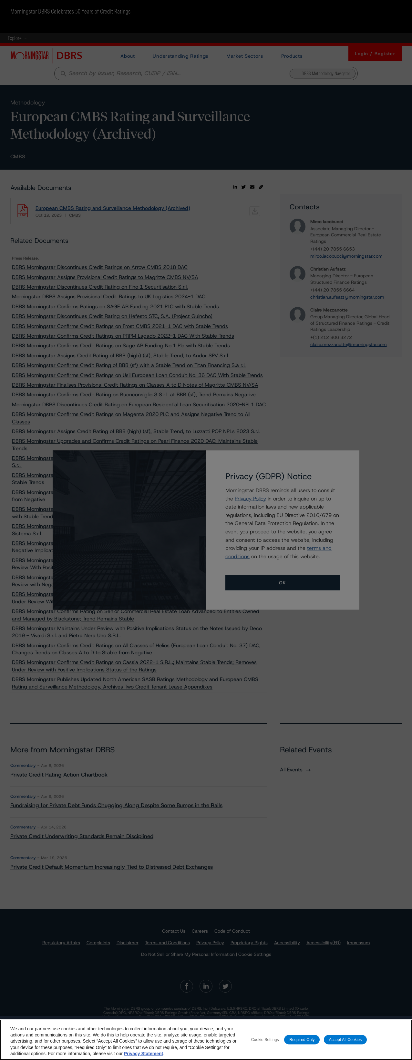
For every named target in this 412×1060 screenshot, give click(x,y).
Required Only (301, 1043)
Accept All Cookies (345, 1043)
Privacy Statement (143, 1057)
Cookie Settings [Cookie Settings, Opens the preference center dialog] (265, 1043)
